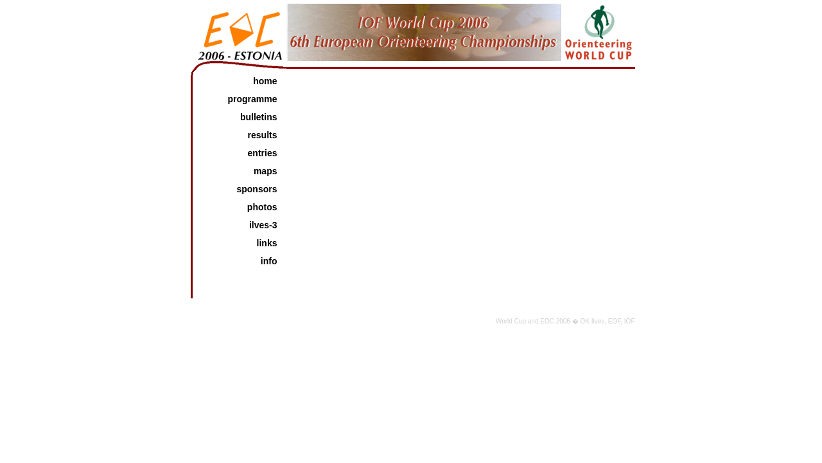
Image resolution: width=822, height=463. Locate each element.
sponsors (256, 189)
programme (252, 99)
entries (262, 153)
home (265, 81)
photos (262, 207)
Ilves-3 (263, 225)
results (262, 135)
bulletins (258, 117)
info (269, 261)
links (267, 243)
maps (265, 171)
